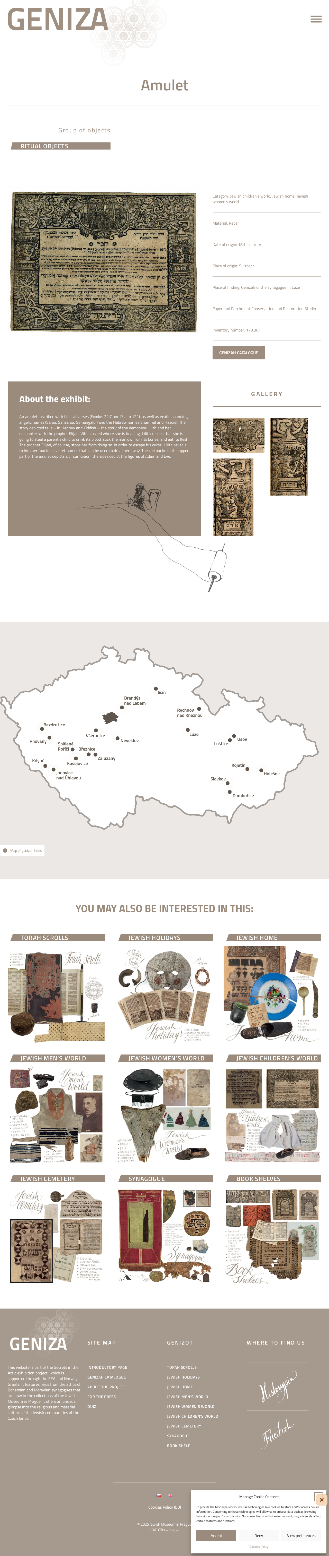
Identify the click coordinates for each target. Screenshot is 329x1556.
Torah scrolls (182, 1368)
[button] (318, 1496)
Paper (234, 236)
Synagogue (178, 1436)
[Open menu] (316, 19)
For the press (101, 1397)
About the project (106, 1387)
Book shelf (178, 1446)
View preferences (301, 1535)
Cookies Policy (259, 1546)
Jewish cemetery (184, 1426)
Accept (216, 1535)
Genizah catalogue (106, 1377)
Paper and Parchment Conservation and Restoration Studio (264, 321)
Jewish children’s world (250, 209)
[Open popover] (188, 730)
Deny (258, 1535)
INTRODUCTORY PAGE (107, 1368)
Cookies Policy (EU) (164, 1507)
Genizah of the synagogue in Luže (270, 300)
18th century (249, 257)
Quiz (91, 1407)
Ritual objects (45, 147)
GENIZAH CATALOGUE (238, 365)
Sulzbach (247, 279)
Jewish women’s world (191, 1407)
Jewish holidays (183, 1377)
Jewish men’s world (187, 1397)
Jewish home (283, 209)
